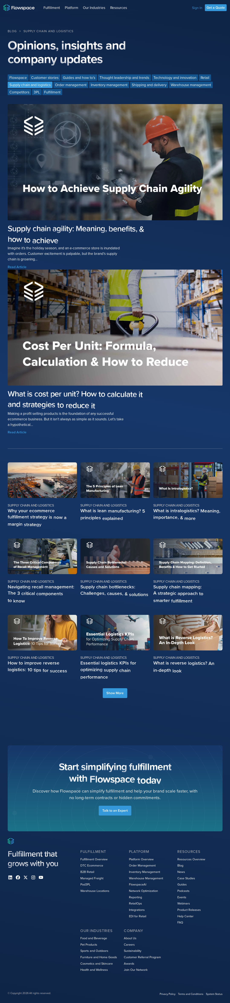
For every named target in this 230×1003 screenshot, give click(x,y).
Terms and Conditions (190, 994)
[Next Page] (115, 693)
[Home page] (19, 7)
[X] (25, 877)
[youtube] (40, 877)
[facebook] (17, 877)
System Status (214, 994)
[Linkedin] (10, 877)
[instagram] (33, 877)
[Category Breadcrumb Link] (48, 31)
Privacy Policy (167, 994)
